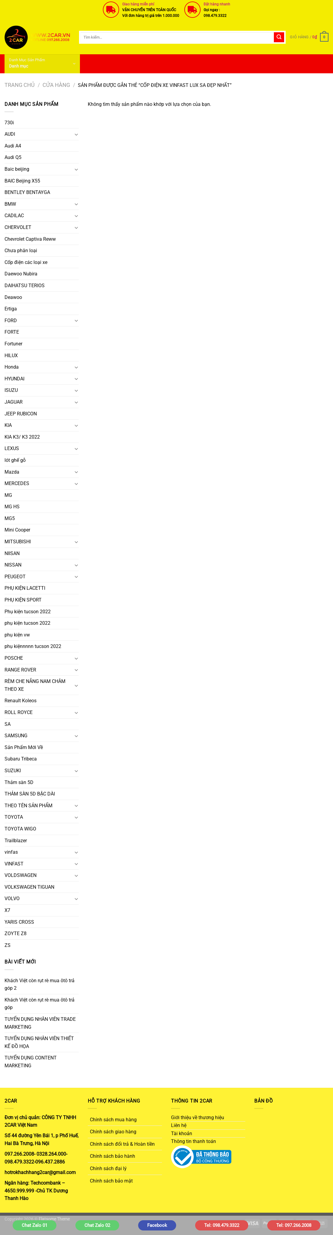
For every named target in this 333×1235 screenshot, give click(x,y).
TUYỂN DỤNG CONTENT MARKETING (31, 1061)
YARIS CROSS (19, 922)
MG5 (10, 518)
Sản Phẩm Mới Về (24, 747)
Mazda (12, 472)
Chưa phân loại (21, 250)
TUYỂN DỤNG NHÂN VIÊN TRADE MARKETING (40, 1023)
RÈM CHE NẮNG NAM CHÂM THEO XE (35, 685)
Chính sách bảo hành (112, 1156)
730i (9, 122)
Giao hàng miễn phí (138, 4)
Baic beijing (17, 169)
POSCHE (14, 658)
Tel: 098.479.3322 (221, 1225)
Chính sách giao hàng (113, 1132)
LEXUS (12, 448)
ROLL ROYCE (19, 712)
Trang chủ (20, 85)
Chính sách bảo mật (111, 1181)
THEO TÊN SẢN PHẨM (28, 805)
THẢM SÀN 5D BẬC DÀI (30, 794)
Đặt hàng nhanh (217, 4)
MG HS (12, 507)
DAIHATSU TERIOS (25, 285)
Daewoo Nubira (21, 274)
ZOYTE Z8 (16, 933)
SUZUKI (13, 770)
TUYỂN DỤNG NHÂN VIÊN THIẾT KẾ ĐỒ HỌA (39, 1042)
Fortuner (13, 344)
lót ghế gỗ (15, 460)
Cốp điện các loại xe (26, 262)
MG (8, 495)
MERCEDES (17, 483)
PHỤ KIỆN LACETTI (25, 588)
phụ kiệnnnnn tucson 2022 (33, 646)
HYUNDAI (14, 379)
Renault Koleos (20, 700)
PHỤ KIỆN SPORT (23, 600)
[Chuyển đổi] (76, 134)
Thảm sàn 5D (19, 782)
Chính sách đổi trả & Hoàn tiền (122, 1144)
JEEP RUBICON (21, 414)
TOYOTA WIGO (20, 829)
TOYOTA (14, 817)
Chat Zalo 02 (97, 1225)
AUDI (10, 134)
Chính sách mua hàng (113, 1119)
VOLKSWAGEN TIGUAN (29, 887)
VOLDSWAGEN (20, 875)
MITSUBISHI (18, 541)
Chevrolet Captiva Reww (30, 239)
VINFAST (14, 864)
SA (8, 724)
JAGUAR (14, 402)
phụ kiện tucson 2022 (27, 623)
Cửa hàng (56, 85)
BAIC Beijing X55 (22, 181)
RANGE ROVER (20, 670)
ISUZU (11, 390)
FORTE (12, 332)
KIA (8, 425)
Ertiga (11, 309)
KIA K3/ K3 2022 (22, 437)
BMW (10, 204)
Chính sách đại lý (108, 1168)
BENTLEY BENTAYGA (27, 192)
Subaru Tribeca (21, 759)
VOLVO (12, 898)
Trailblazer (16, 840)
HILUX (11, 355)
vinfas (11, 852)
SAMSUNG (16, 735)
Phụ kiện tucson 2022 (28, 611)
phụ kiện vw (17, 635)
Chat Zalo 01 (34, 1225)
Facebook (157, 1225)
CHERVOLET (18, 227)
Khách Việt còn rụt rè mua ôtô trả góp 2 (40, 984)
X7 (7, 910)
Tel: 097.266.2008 (293, 1225)
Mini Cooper (17, 530)
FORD (11, 320)
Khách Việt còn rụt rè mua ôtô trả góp (40, 1004)
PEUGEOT (15, 576)
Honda (12, 367)
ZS (8, 945)
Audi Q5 (13, 157)
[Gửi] (279, 37)
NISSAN (13, 565)
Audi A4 (13, 146)
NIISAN (12, 553)
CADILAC (14, 215)
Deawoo (13, 297)
